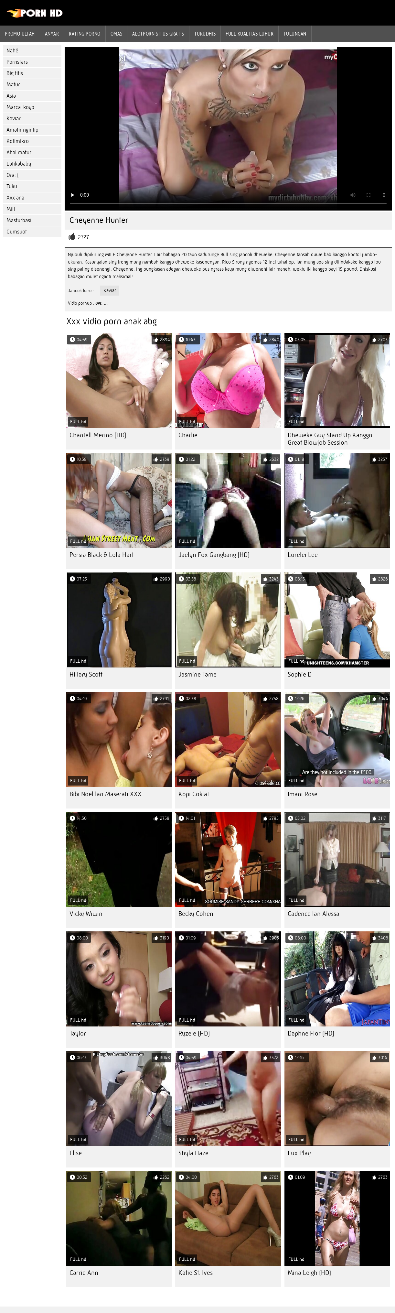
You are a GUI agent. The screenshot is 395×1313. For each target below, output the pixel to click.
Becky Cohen (195, 913)
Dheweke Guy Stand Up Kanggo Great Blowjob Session (330, 438)
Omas (117, 33)
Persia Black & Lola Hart (101, 555)
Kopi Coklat (193, 794)
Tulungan (294, 33)
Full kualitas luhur (249, 33)
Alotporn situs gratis (158, 33)
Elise (75, 1153)
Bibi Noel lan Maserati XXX (105, 794)
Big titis (14, 73)
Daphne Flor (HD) (311, 1033)
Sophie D (300, 674)
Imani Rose (302, 794)
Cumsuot (16, 232)
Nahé (12, 51)
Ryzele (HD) (194, 1033)
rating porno (84, 33)
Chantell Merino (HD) (97, 435)
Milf (10, 209)
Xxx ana (15, 198)
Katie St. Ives (195, 1272)
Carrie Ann (83, 1272)
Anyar (52, 33)
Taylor (77, 1033)
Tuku (11, 186)
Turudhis (205, 33)
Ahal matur (18, 152)
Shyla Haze (193, 1153)
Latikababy (18, 164)
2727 (83, 237)
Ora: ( (12, 175)
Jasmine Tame (197, 674)
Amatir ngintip (22, 130)
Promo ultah (20, 33)
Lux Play (299, 1153)
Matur (13, 84)
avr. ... (101, 303)
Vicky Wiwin (85, 913)
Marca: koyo (20, 107)
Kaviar (13, 118)
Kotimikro (17, 141)
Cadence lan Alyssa (313, 913)
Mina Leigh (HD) (309, 1272)
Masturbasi (18, 220)
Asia (11, 96)
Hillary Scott (85, 674)
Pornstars (17, 62)
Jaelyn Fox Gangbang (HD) (214, 555)
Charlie (188, 435)
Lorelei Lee (303, 555)
